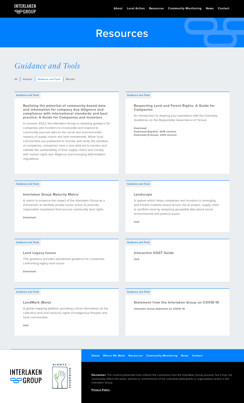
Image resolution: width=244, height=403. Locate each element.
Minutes (70, 79)
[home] (25, 8)
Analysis (27, 79)
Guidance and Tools (49, 79)
